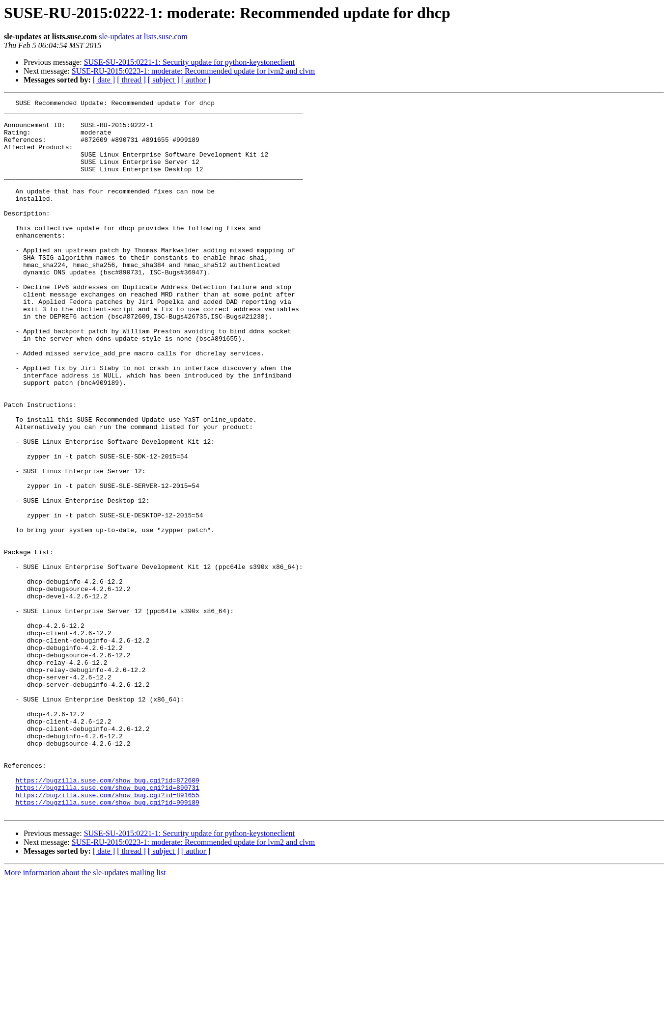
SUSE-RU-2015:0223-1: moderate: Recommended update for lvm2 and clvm (193, 71)
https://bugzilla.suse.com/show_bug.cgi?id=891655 (107, 934)
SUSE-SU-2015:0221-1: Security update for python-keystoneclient (189, 62)
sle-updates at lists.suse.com (143, 36)
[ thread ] (131, 80)
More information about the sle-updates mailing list (85, 1015)
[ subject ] (163, 80)
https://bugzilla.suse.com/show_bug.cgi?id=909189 (107, 943)
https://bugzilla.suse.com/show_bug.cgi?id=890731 (107, 925)
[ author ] (196, 80)
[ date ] (104, 80)
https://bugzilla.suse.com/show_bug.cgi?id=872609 (107, 917)
